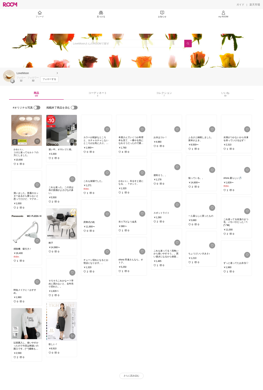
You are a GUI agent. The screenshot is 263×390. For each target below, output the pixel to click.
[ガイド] (240, 4)
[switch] (37, 107)
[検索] (188, 43)
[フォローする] (49, 79)
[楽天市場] (254, 4)
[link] (26, 130)
